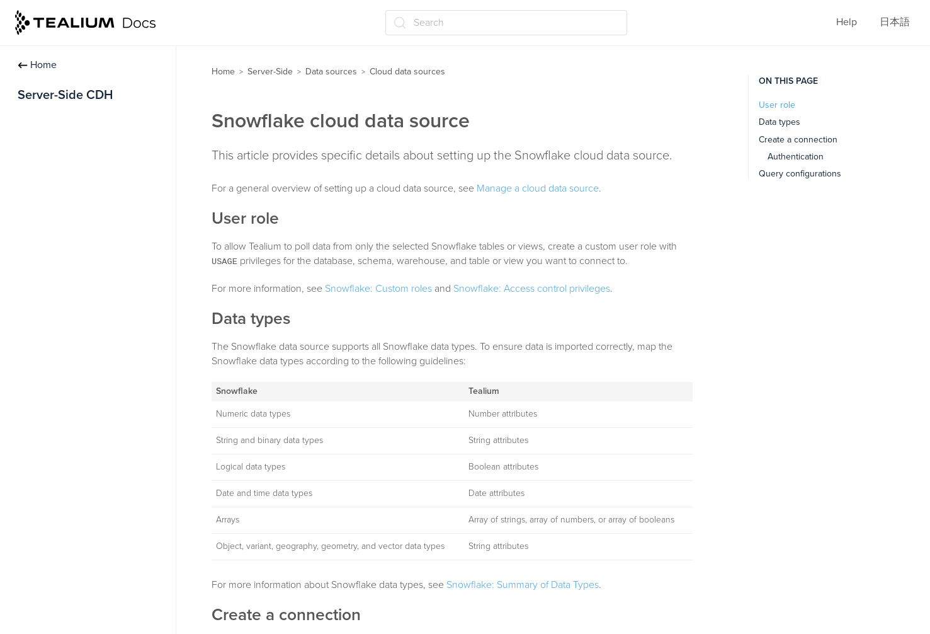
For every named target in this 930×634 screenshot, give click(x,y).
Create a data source (73, 225)
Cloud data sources (71, 442)
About (47, 467)
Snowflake (56, 590)
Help (846, 22)
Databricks (57, 541)
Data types (779, 122)
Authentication (796, 156)
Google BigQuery (72, 615)
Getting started (55, 126)
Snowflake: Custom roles (378, 288)
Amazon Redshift (72, 566)
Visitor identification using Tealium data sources (85, 385)
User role (777, 105)
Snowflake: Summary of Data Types (522, 585)
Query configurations (800, 173)
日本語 (895, 22)
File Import (50, 418)
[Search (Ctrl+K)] (506, 22)
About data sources (70, 201)
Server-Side (270, 71)
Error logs (55, 516)
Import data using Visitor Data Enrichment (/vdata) (92, 346)
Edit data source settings (81, 274)
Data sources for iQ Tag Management (78, 307)
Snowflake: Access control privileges (531, 288)
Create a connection (798, 139)
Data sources (52, 176)
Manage (51, 491)
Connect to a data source (83, 250)
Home (37, 65)
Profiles (38, 151)
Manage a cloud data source (538, 188)
